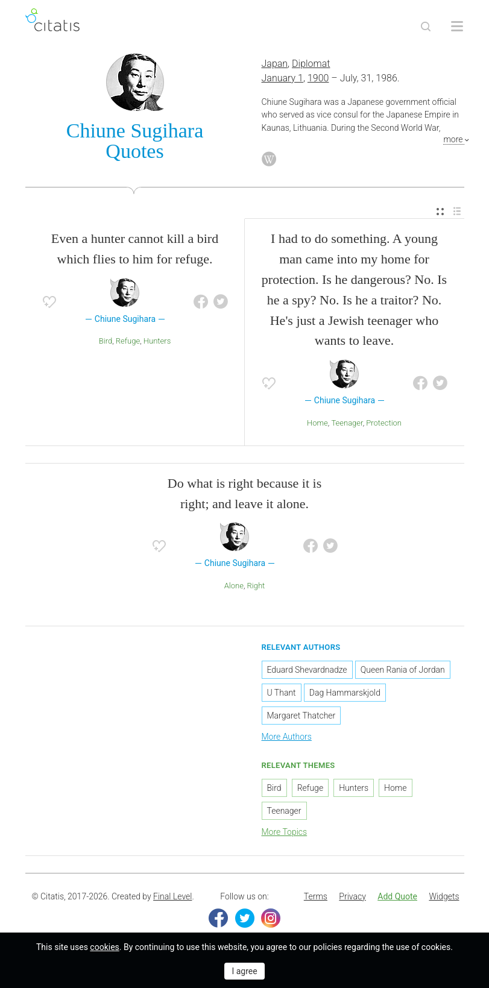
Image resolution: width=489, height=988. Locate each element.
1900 (318, 78)
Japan (275, 63)
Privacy (352, 896)
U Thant (281, 692)
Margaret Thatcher (301, 715)
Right (256, 585)
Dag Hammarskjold (344, 692)
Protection (384, 422)
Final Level (172, 896)
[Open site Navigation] (457, 26)
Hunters (157, 340)
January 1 (282, 78)
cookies (104, 947)
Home (317, 422)
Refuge (128, 340)
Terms (315, 896)
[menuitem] (440, 211)
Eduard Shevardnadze (307, 670)
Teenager (346, 422)
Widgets (444, 896)
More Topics (285, 832)
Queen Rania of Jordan (403, 670)
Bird (105, 340)
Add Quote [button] (397, 896)
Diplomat (311, 63)
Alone (234, 585)
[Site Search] (425, 26)
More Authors (287, 736)
